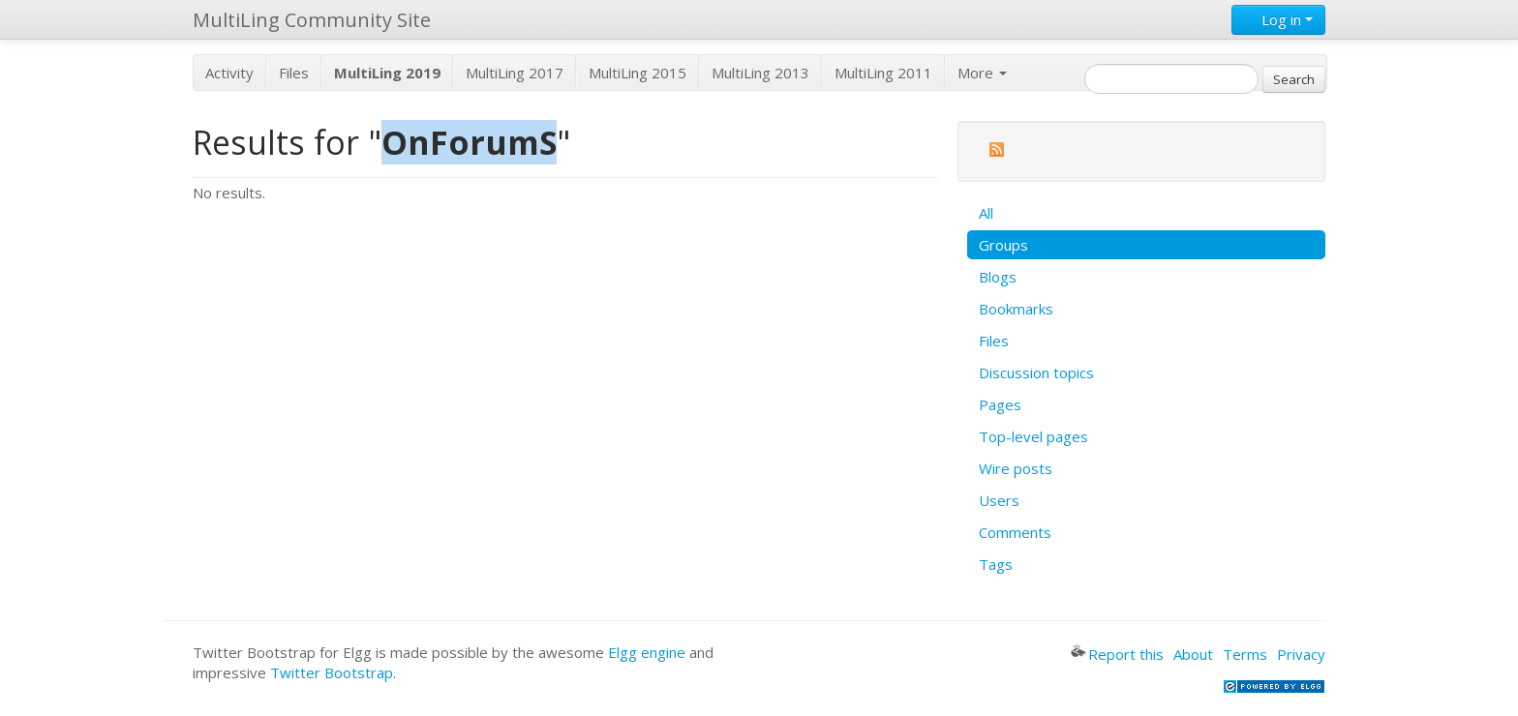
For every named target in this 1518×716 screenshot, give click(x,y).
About (1193, 654)
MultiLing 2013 (760, 72)
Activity (229, 72)
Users (999, 500)
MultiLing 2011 (883, 72)
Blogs (998, 276)
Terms (1245, 654)
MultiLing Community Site (312, 20)
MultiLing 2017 (514, 72)
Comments (1015, 532)
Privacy (1301, 654)
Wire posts (1015, 468)
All (986, 213)
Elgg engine (646, 652)
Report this (1117, 654)
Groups (1003, 244)
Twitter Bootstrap (331, 672)
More (982, 72)
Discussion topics (1036, 372)
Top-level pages (1033, 436)
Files (294, 72)
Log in (1278, 19)
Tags (996, 564)
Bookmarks (1016, 308)
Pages (1000, 404)
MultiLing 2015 (637, 72)
